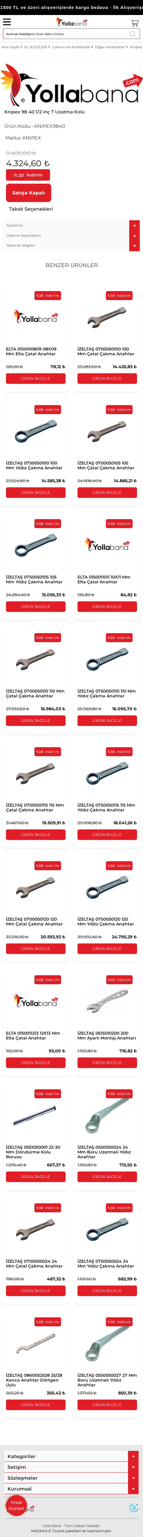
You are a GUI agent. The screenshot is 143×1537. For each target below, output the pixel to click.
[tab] (71, 225)
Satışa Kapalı (28, 193)
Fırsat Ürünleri (16, 1505)
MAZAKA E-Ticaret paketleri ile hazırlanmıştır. (71, 1531)
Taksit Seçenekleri (31, 209)
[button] (71, 225)
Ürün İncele (36, 378)
